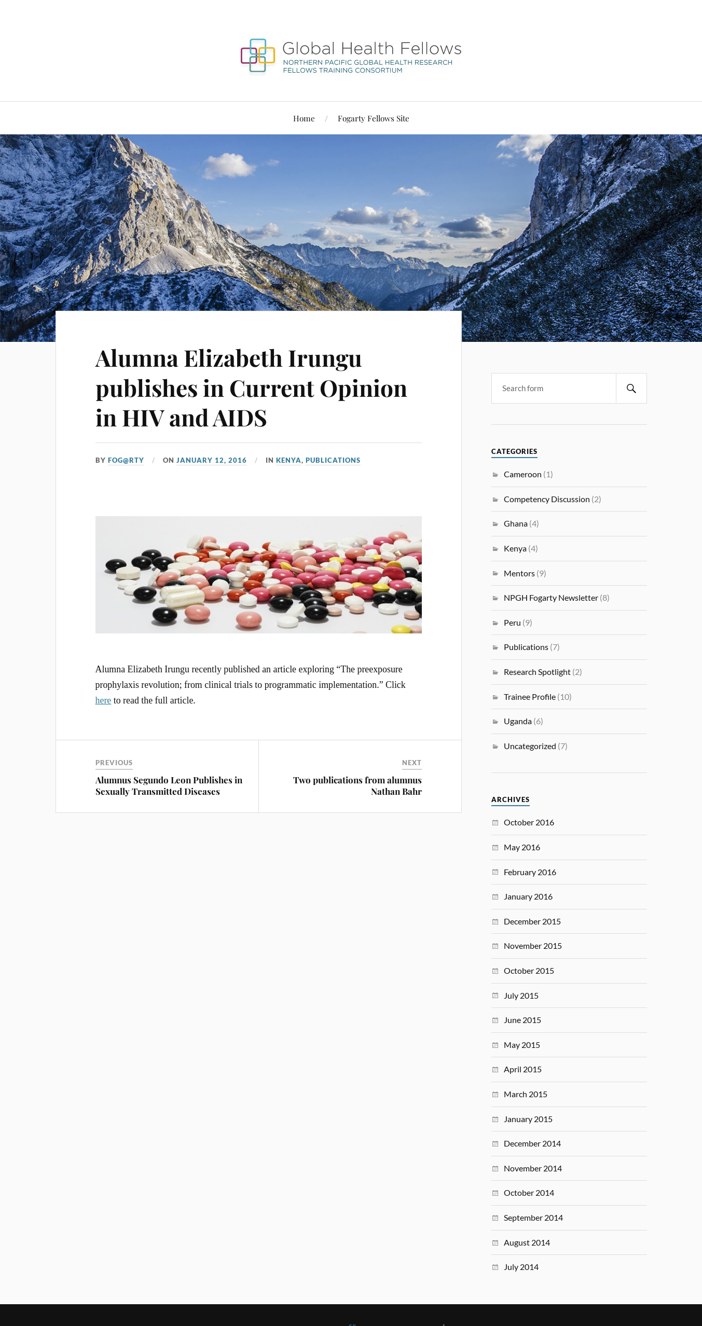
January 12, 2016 (211, 460)
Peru (512, 622)
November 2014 (533, 1168)
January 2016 (528, 896)
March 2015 (525, 1094)
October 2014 (529, 1192)
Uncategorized (530, 746)
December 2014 (532, 1143)
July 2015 (521, 995)
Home (304, 118)
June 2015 (522, 1020)
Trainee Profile (530, 696)
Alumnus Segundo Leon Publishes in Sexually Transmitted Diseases (168, 785)
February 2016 (530, 872)
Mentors (519, 573)
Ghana (516, 523)
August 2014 (527, 1242)
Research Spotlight (537, 671)
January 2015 (528, 1119)
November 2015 (533, 945)
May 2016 (522, 847)
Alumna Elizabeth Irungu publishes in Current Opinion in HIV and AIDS (251, 387)
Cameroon (523, 474)
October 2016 (529, 822)
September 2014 (533, 1217)
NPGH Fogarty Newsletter (551, 597)
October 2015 (529, 970)
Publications (333, 460)
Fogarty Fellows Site (373, 118)
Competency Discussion (547, 499)
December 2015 (532, 921)
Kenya (288, 460)
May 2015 (522, 1044)
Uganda (518, 721)
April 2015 (523, 1069)
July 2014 (521, 1267)
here (103, 700)
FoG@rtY (126, 460)
